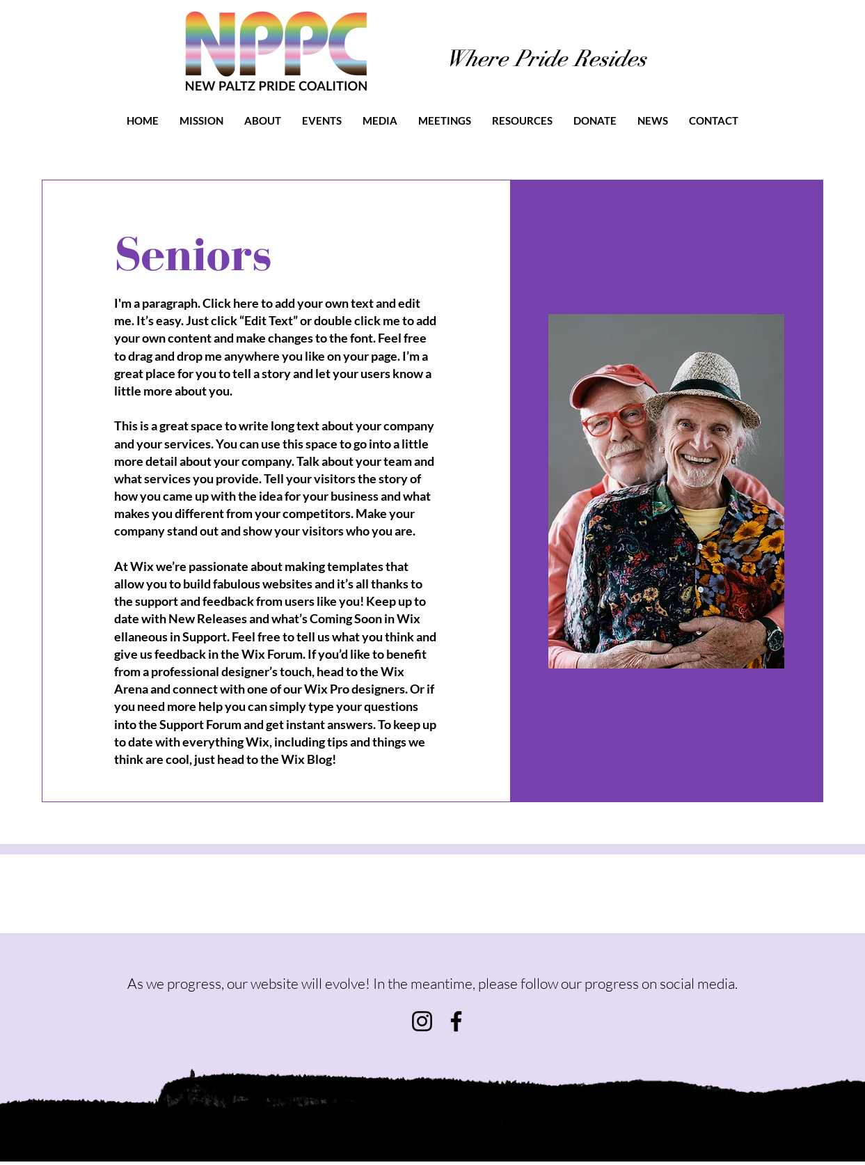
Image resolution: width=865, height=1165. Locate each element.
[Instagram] (422, 1021)
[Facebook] (456, 1021)
